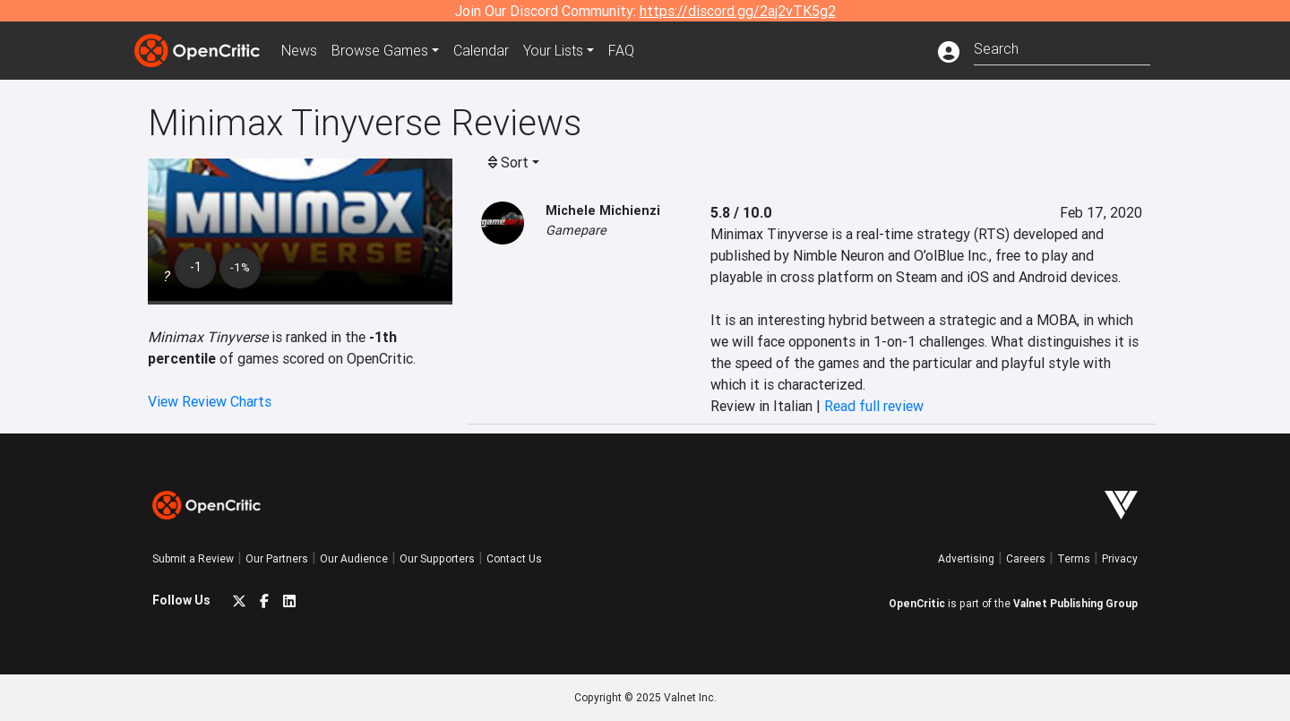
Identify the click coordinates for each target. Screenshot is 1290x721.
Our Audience (354, 558)
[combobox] (1062, 47)
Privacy (1120, 558)
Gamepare (576, 230)
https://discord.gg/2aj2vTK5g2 (738, 11)
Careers (1025, 558)
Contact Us (514, 558)
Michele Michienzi (603, 210)
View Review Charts (209, 401)
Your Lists (553, 50)
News (299, 50)
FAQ (621, 50)
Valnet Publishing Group (1075, 603)
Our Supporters (437, 558)
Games (379, 50)
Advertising (966, 558)
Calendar (481, 50)
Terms (1073, 558)
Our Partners (276, 558)
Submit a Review (193, 558)
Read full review (874, 406)
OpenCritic (917, 603)
